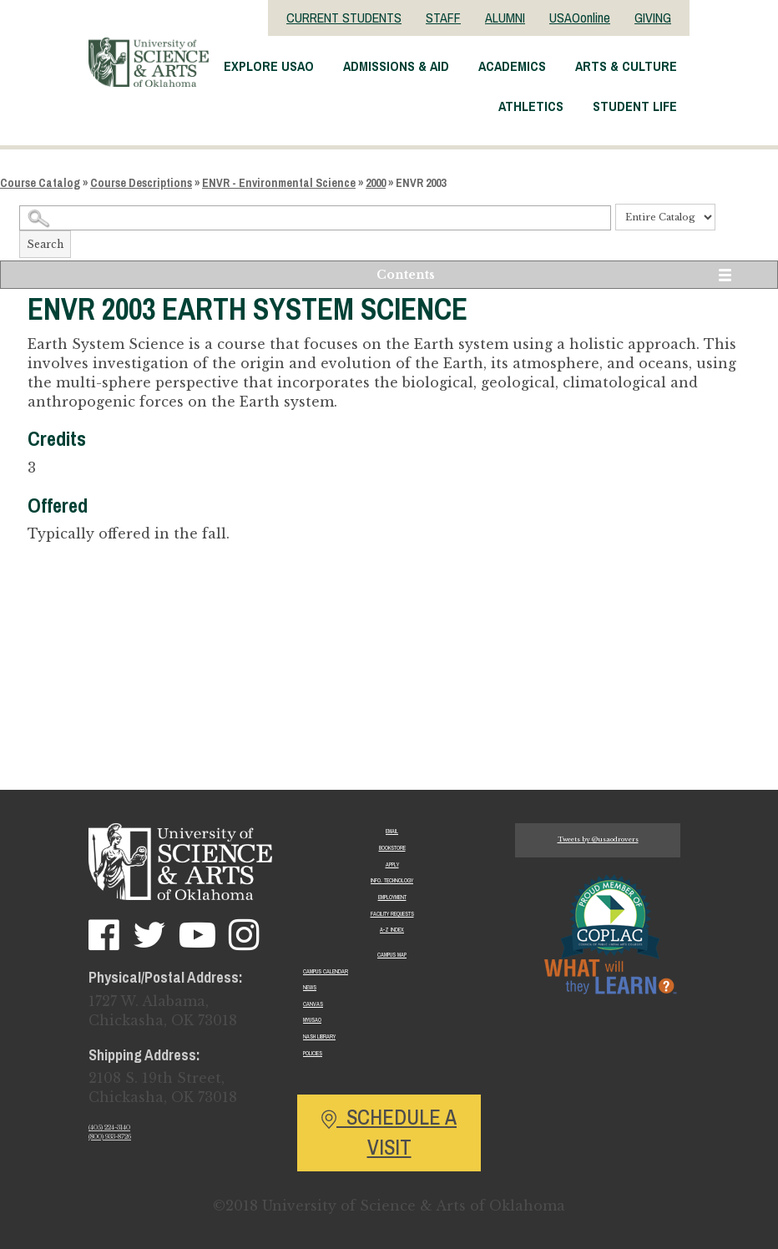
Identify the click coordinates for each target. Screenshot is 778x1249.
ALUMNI (505, 17)
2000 (376, 182)
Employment (392, 897)
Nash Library (319, 1036)
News (309, 987)
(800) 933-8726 (109, 1136)
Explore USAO (269, 66)
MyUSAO (312, 1020)
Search (45, 244)
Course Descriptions (141, 182)
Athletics (530, 106)
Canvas (313, 1004)
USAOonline (579, 17)
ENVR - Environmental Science (279, 182)
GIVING (652, 17)
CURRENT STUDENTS (344, 17)
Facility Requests (392, 914)
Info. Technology (392, 880)
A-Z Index (392, 929)
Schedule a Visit (389, 1132)
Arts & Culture (626, 66)
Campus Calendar (325, 971)
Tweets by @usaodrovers (598, 839)
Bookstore (392, 848)
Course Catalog (40, 182)
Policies (312, 1053)
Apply (392, 864)
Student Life (635, 106)
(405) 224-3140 (109, 1127)
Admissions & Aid (396, 66)
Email (392, 831)
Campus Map (392, 954)
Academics (512, 66)
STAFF (443, 17)
